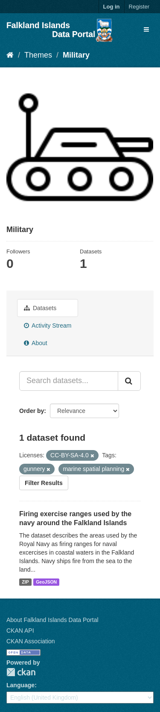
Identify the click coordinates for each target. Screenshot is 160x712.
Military (76, 55)
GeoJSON (46, 581)
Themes (38, 55)
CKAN (20, 672)
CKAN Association (30, 641)
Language (20, 685)
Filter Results (44, 483)
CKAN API (20, 630)
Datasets (40, 308)
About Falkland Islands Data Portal (52, 619)
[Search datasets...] (68, 381)
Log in (111, 6)
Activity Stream (47, 325)
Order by (31, 410)
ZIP (25, 581)
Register (139, 6)
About (35, 343)
